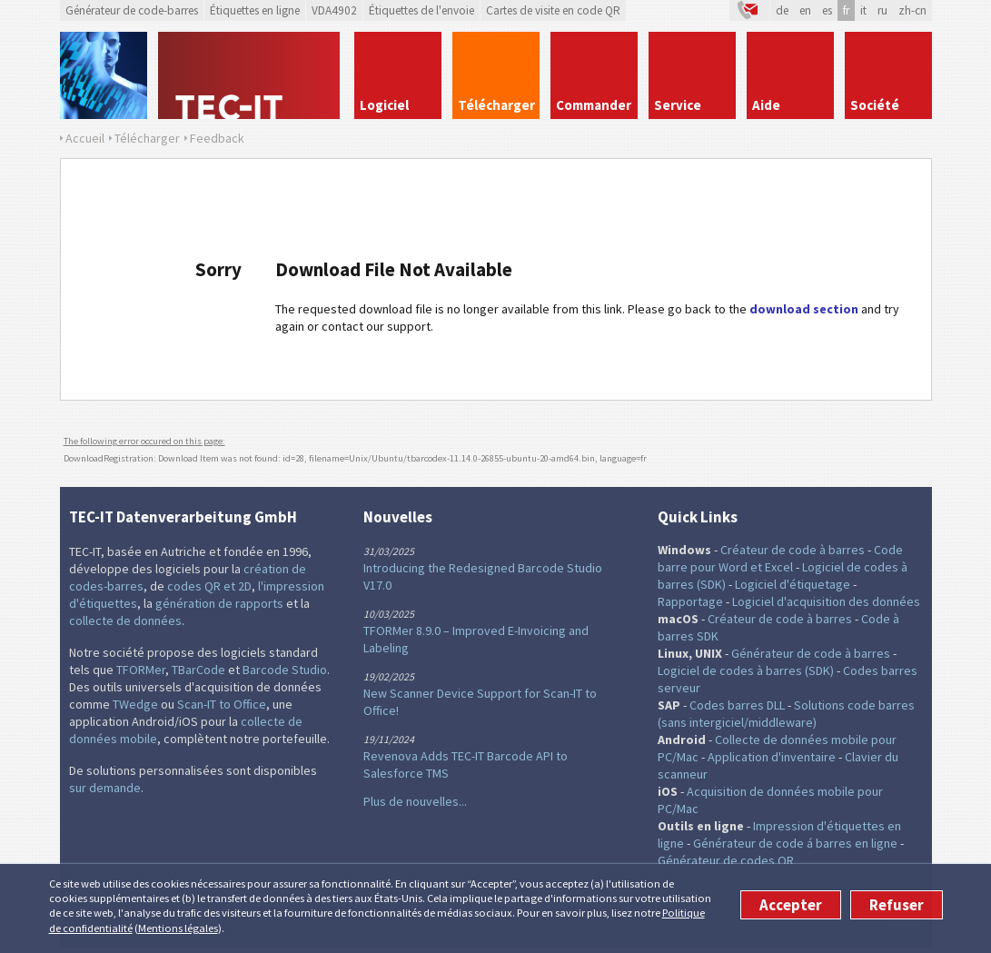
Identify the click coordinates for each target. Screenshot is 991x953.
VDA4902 (334, 10)
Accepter (790, 905)
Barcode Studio (285, 669)
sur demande (105, 787)
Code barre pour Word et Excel (780, 558)
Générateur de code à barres (810, 653)
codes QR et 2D (209, 586)
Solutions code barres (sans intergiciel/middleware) (786, 713)
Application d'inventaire (772, 757)
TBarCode (198, 669)
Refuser (896, 905)
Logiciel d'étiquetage (792, 584)
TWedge (135, 704)
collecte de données (125, 620)
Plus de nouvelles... (415, 801)
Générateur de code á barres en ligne (795, 843)
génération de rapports (219, 603)
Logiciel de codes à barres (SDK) (746, 670)
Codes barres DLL (737, 705)
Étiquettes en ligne (255, 10)
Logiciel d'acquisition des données (826, 601)
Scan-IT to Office (221, 704)
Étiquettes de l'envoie (421, 10)
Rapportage (690, 601)
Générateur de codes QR (726, 860)
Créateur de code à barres (792, 549)
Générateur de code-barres (131, 10)
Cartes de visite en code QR (553, 10)
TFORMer (140, 669)
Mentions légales (178, 928)
